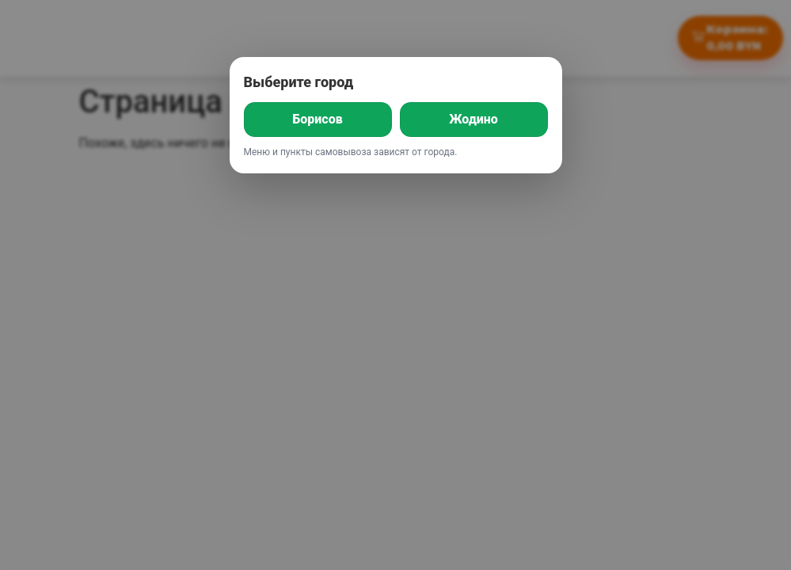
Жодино (473, 119)
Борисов (317, 119)
